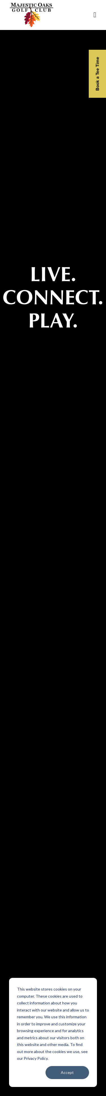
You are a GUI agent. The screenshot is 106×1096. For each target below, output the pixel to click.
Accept (67, 1072)
